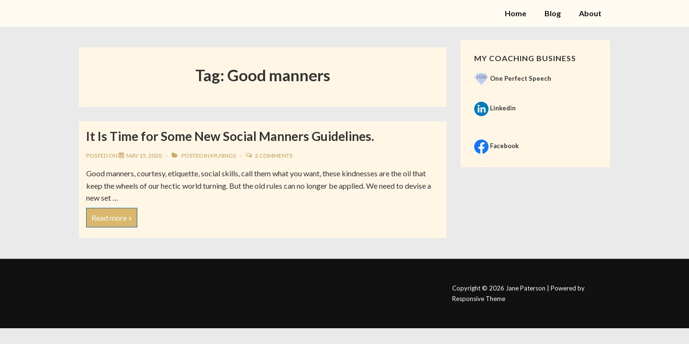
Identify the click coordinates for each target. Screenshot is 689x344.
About (590, 13)
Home (515, 13)
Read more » (111, 215)
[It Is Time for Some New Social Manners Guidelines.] (144, 155)
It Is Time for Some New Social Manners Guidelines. (230, 136)
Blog (553, 13)
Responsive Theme (478, 298)
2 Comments (273, 155)
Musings (223, 155)
